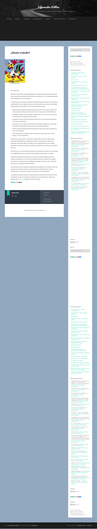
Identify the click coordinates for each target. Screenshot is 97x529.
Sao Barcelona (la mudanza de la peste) (80, 126)
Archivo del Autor (13, 196)
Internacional (37, 19)
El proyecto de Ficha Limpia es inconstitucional (78, 74)
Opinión (47, 19)
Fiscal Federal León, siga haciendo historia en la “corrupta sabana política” (80, 88)
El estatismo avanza (75, 111)
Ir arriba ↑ (89, 525)
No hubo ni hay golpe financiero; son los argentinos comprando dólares (80, 133)
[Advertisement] (48, 31)
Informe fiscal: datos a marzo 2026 (79, 120)
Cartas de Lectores (59, 19)
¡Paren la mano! (74, 80)
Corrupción (72, 19)
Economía (27, 19)
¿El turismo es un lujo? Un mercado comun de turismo (79, 95)
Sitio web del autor (16, 196)
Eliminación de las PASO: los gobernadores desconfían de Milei (78, 113)
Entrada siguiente (48, 201)
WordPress (34, 525)
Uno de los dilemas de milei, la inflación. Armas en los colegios (80, 373)
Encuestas (46, 195)
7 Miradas (21, 179)
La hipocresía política (76, 108)
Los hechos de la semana (77, 124)
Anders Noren (81, 525)
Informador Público (48, 7)
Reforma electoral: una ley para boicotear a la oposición (79, 453)
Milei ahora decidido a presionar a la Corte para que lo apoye (79, 106)
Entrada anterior (47, 199)
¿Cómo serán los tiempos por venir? (79, 85)
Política (17, 19)
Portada (9, 19)
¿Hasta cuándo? (21, 53)
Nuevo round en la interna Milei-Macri (79, 122)
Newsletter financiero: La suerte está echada (79, 449)
